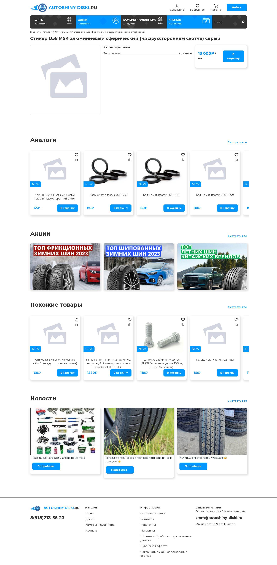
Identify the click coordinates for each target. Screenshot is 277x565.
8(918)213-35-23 (47, 517)
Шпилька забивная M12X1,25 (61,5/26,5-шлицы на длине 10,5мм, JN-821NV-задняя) (162, 363)
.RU (73, 7)
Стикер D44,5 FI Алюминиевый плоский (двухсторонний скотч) (55, 196)
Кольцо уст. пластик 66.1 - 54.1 (161, 194)
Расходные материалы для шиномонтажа (58, 457)
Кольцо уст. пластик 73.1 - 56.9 (215, 194)
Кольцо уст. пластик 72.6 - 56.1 (215, 359)
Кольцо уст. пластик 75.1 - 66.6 (108, 194)
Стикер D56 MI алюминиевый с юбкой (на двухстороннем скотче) (55, 361)
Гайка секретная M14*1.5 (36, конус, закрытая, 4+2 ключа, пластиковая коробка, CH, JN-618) (108, 363)
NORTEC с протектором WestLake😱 (203, 457)
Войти (236, 7)
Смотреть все (237, 142)
